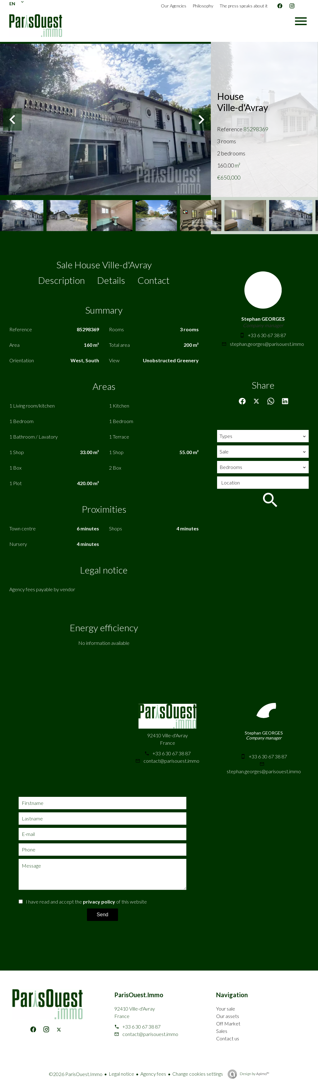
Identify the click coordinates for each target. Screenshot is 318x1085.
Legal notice (121, 1074)
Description (61, 280)
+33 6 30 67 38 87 (267, 335)
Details (111, 280)
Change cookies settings (197, 1074)
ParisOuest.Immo (138, 994)
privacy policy (99, 901)
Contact (154, 280)
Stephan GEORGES (263, 319)
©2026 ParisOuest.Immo (75, 1074)
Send (102, 914)
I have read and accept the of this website (86, 901)
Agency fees (153, 1074)
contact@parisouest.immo (171, 761)
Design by (254, 1073)
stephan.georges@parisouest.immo (267, 344)
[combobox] (263, 436)
